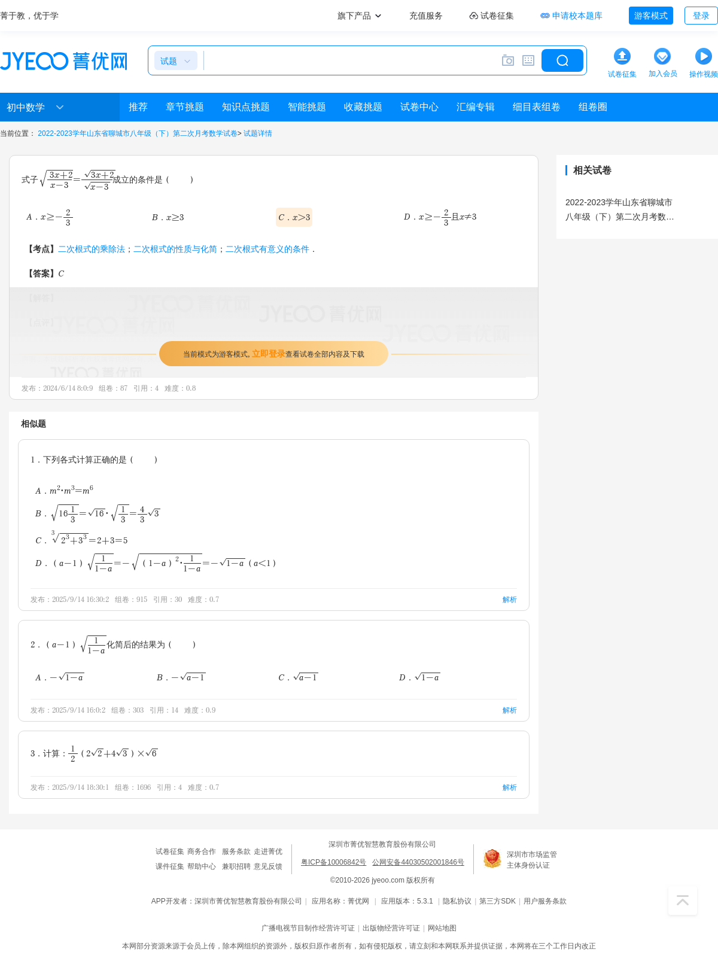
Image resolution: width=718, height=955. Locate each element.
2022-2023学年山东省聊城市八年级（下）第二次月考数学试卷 (137, 133)
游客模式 (651, 15)
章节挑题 (185, 107)
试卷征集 (170, 851)
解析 (510, 599)
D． (419, 677)
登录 (701, 15)
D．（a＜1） (157, 562)
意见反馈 (268, 866)
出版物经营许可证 (391, 928)
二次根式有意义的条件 (267, 249)
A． (49, 216)
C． (81, 539)
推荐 (138, 107)
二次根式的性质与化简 (175, 249)
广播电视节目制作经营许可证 (308, 928)
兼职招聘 (236, 866)
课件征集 (170, 866)
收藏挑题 (363, 107)
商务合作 (201, 851)
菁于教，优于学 (29, 15)
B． (97, 513)
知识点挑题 (246, 107)
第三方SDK (497, 901)
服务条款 (236, 851)
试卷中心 (419, 107)
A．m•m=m (64, 490)
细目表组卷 (537, 107)
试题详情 (258, 133)
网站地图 (442, 928)
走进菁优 (268, 851)
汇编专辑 (476, 107)
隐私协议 (457, 901)
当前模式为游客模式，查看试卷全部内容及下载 (273, 353)
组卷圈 (593, 107)
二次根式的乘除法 (91, 249)
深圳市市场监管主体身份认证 (532, 859)
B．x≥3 (168, 217)
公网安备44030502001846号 (418, 862)
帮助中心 (201, 866)
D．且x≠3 (440, 216)
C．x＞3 (294, 217)
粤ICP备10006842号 (333, 862)
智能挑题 (307, 107)
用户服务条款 (545, 901)
